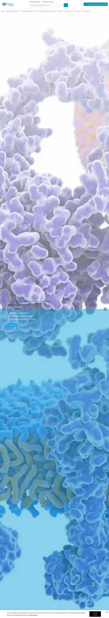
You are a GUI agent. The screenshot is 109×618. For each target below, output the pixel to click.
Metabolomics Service (12, 11)
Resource (76, 11)
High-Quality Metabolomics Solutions (29, 301)
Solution (59, 11)
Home (3, 11)
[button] (3, 309)
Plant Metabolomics (27, 11)
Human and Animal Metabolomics (44, 11)
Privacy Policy (33, 615)
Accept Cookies (95, 614)
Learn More (13, 325)
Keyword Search (48, 2)
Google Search (35, 2)
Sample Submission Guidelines (97, 4)
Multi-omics (67, 11)
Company (84, 11)
